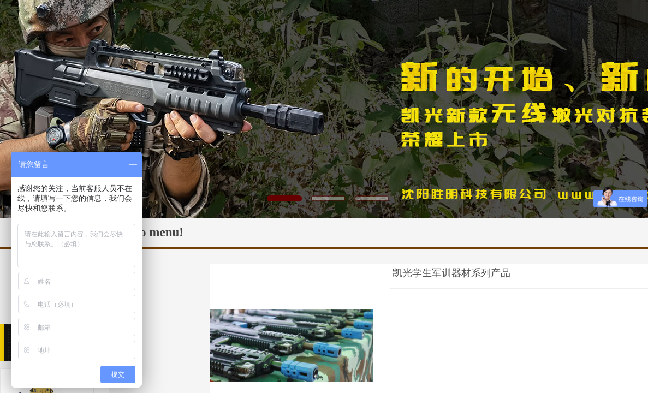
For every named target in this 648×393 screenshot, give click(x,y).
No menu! (157, 232)
